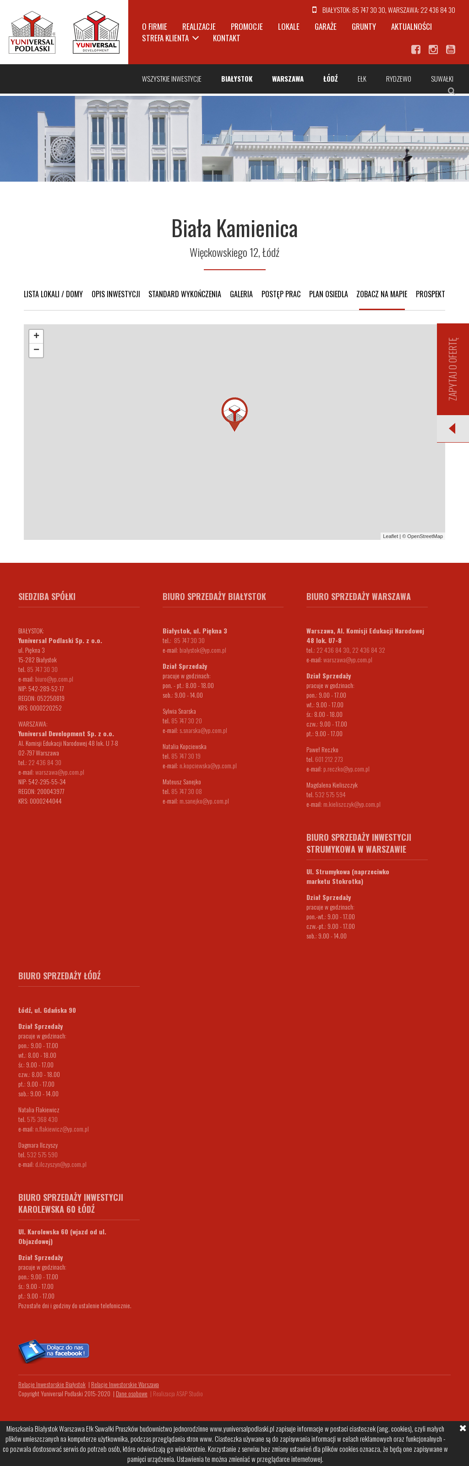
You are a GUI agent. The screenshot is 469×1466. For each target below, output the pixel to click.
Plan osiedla (328, 294)
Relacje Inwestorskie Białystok (52, 1384)
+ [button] (36, 337)
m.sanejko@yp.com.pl (204, 800)
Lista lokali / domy (53, 294)
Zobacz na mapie (381, 294)
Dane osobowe (131, 1393)
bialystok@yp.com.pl (203, 650)
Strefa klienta (165, 38)
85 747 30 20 (186, 720)
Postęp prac (281, 294)
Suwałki (442, 78)
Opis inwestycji (116, 294)
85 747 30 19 (186, 756)
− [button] (36, 350)
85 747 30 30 (368, 10)
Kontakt (226, 38)
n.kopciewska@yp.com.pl (208, 765)
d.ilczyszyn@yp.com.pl (61, 1164)
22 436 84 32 (368, 650)
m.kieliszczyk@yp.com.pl (352, 804)
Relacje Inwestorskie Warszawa (125, 1384)
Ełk (362, 78)
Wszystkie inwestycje (172, 78)
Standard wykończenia (184, 294)
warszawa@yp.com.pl (59, 772)
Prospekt (430, 294)
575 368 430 (42, 1119)
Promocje (247, 26)
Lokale (289, 26)
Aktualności (411, 26)
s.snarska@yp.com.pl (203, 730)
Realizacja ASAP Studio (178, 1393)
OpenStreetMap (425, 536)
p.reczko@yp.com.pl (346, 768)
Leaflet (390, 536)
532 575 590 (42, 1154)
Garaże (326, 26)
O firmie (154, 26)
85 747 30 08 (186, 791)
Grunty (364, 26)
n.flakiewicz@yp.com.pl (62, 1128)
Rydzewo (398, 78)
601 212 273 (329, 759)
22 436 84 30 (437, 10)
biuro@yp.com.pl (54, 678)
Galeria (241, 294)
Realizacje (199, 26)
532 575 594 (330, 794)
